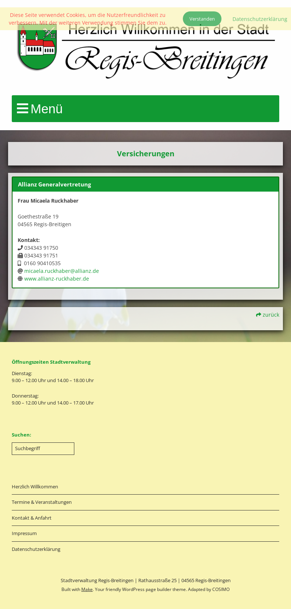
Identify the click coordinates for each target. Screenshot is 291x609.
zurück (267, 314)
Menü (47, 109)
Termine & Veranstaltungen (42, 502)
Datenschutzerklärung (36, 549)
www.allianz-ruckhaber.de (56, 278)
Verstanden (202, 18)
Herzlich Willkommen (35, 486)
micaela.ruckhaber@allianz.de (61, 270)
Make (87, 589)
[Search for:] (43, 448)
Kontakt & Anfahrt (32, 517)
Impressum (24, 533)
